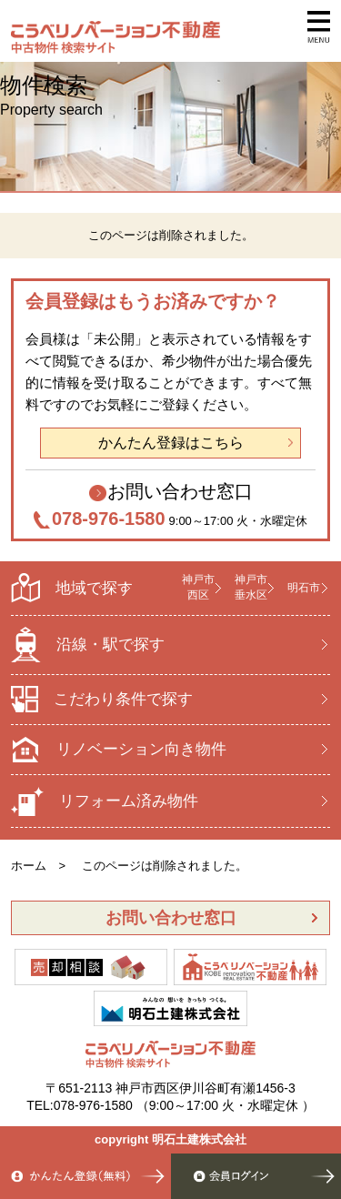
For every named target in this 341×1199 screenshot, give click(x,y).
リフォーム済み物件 (104, 801)
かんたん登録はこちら (171, 442)
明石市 (303, 587)
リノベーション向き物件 (118, 749)
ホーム (28, 865)
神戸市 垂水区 (251, 587)
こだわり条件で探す (102, 699)
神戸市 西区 (198, 587)
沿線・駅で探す (88, 644)
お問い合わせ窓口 (180, 491)
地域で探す (72, 588)
